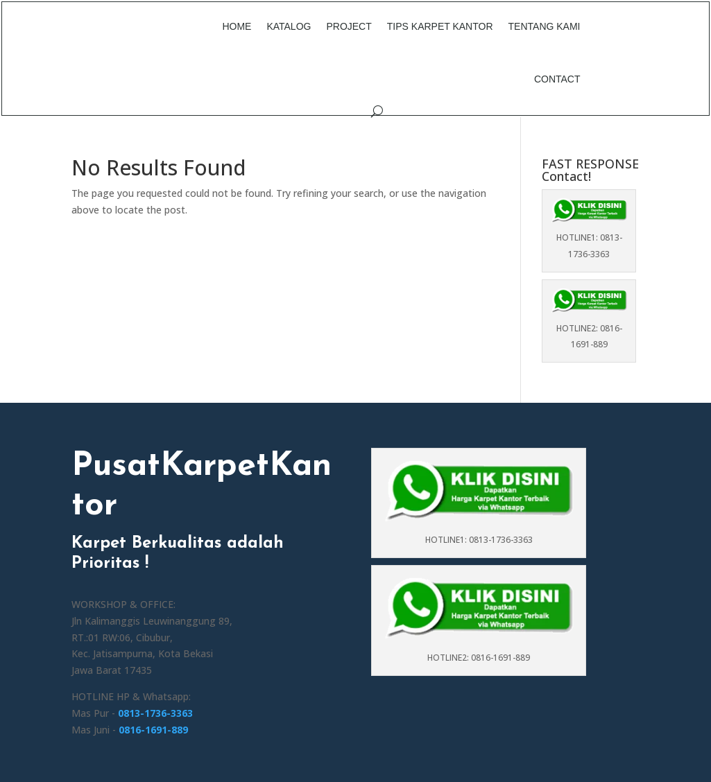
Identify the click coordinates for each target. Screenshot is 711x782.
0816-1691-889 (153, 729)
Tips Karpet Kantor (440, 26)
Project (348, 26)
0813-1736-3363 (155, 713)
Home (236, 26)
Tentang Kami (544, 26)
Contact (557, 79)
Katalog (288, 26)
